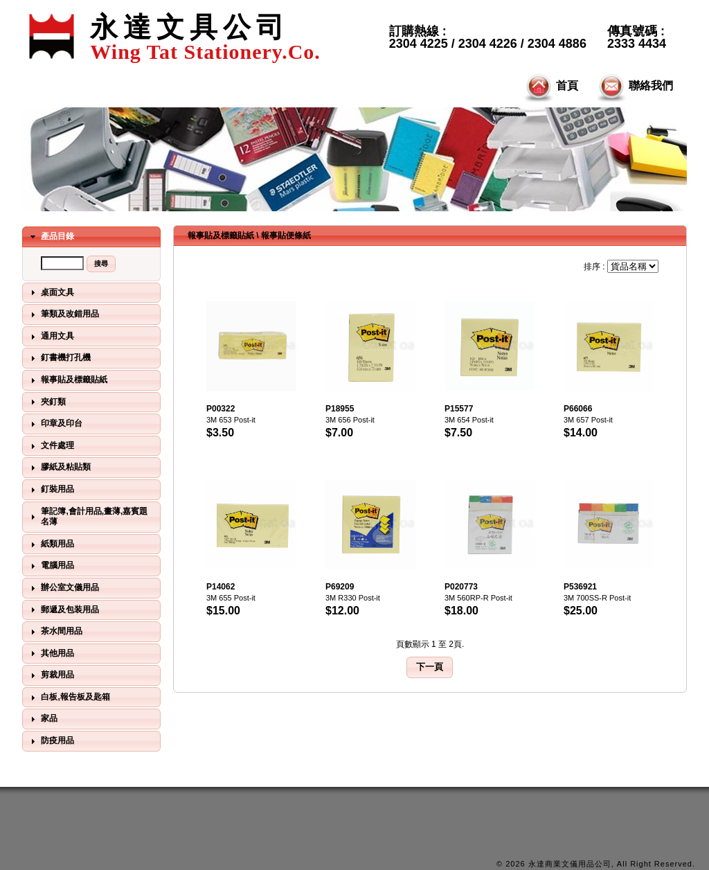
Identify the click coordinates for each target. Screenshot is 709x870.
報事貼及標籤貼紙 (221, 235)
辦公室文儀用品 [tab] (63, 588)
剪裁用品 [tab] (50, 675)
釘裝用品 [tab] (50, 489)
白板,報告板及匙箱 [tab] (68, 697)
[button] (101, 264)
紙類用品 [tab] (50, 544)
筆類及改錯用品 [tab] (63, 314)
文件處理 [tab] (50, 446)
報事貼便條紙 (286, 235)
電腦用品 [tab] (50, 565)
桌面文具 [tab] (50, 292)
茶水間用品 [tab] (54, 631)
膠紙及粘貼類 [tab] (59, 467)
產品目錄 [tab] (50, 236)
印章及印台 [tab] (54, 423)
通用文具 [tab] (50, 336)
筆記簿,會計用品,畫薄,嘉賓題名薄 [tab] (87, 516)
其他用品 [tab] (50, 653)
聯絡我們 (633, 86)
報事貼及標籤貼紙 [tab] (67, 380)
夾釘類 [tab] (46, 401)
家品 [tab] (42, 719)
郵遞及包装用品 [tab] (63, 609)
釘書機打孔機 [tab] (59, 358)
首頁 (549, 86)
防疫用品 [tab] (50, 741)
